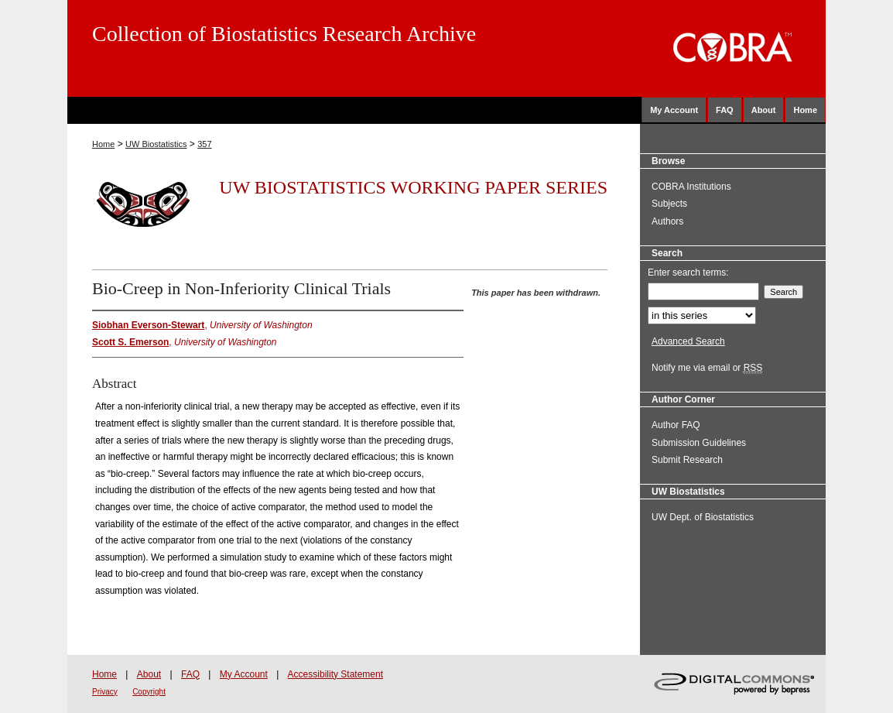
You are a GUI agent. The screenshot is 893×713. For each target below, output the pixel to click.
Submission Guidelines (699, 442)
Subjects (669, 203)
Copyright (149, 691)
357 (204, 144)
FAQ (190, 674)
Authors (667, 221)
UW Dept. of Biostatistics (703, 517)
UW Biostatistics (155, 144)
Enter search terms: (688, 272)
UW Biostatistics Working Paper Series (413, 187)
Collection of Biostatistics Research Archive (284, 34)
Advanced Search (688, 341)
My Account (244, 674)
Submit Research (687, 459)
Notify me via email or (707, 367)
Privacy (105, 691)
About (149, 674)
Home (103, 144)
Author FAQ (676, 425)
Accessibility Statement (335, 674)
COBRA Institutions (691, 186)
